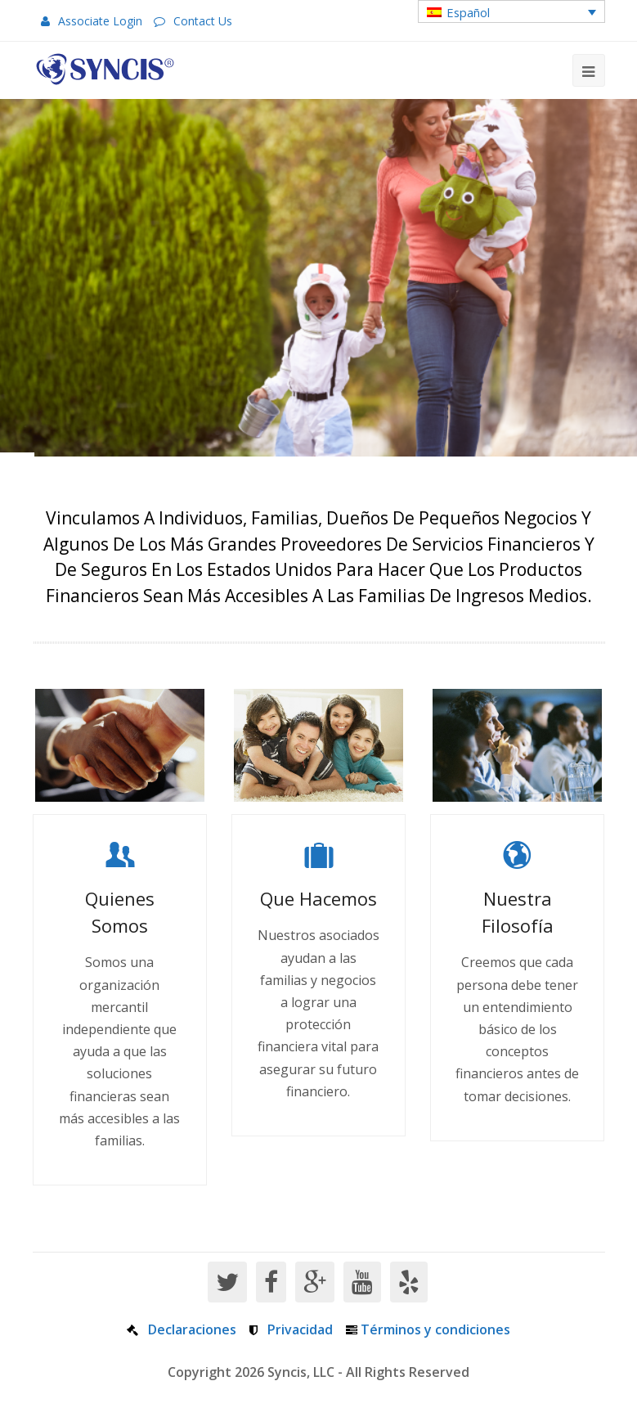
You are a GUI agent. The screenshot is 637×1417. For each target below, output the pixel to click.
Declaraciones (192, 1329)
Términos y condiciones (435, 1329)
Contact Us (202, 21)
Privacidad (300, 1329)
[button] (511, 11)
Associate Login (100, 21)
